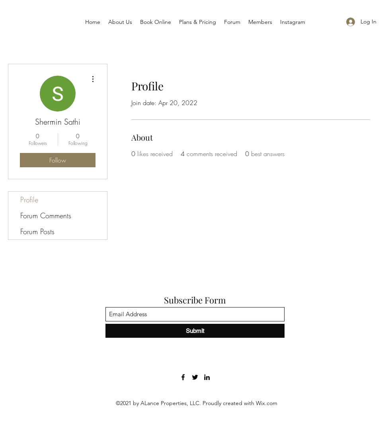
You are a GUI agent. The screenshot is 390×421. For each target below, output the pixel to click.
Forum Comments (45, 215)
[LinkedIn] (207, 377)
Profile (29, 199)
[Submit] (195, 331)
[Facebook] (183, 377)
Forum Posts (37, 231)
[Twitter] (195, 377)
